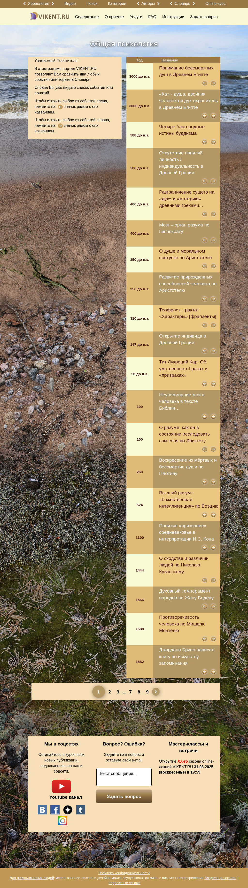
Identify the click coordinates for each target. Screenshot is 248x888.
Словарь (182, 3)
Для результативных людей (32, 878)
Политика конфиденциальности (124, 873)
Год (140, 60)
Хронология (38, 3)
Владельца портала (220, 878)
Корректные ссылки (124, 883)
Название (170, 60)
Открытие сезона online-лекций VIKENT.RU (186, 767)
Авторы (148, 3)
